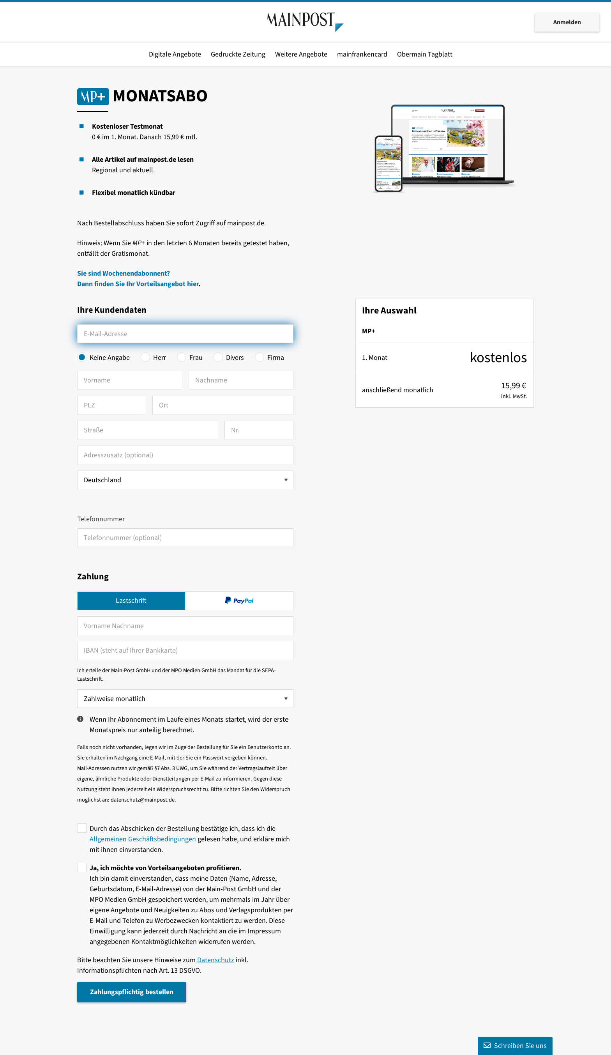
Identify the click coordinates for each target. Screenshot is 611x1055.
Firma (275, 358)
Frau (196, 358)
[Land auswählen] (185, 480)
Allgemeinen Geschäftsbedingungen (143, 839)
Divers (235, 358)
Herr (159, 358)
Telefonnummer (101, 519)
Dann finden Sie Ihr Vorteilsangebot (132, 284)
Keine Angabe (110, 358)
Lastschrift (131, 600)
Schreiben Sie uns (515, 1046)
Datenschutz (215, 960)
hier (192, 284)
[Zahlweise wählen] (185, 698)
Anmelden (567, 22)
